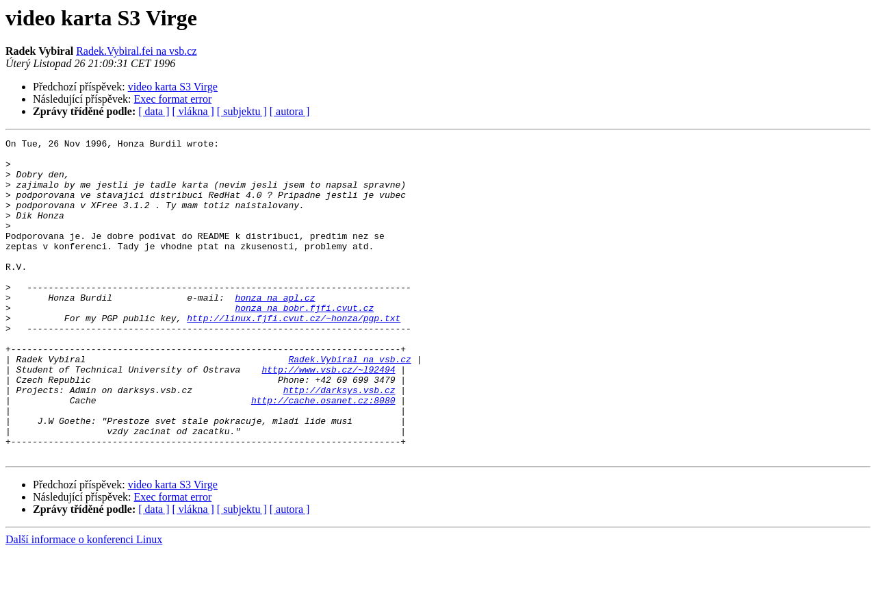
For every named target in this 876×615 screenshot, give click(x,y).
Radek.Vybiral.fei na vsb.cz (136, 51)
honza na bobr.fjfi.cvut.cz (304, 342)
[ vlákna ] (193, 111)
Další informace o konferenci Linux (83, 603)
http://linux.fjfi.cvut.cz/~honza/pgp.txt (293, 355)
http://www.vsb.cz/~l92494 (328, 416)
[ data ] (153, 111)
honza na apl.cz (275, 330)
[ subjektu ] (242, 111)
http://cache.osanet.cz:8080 (323, 453)
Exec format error (173, 99)
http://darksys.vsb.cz (339, 441)
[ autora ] (290, 111)
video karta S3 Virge (173, 86)
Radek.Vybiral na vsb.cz (349, 404)
